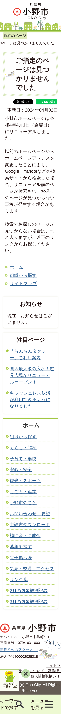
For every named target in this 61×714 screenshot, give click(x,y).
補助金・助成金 (25, 535)
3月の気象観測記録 (28, 601)
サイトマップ (23, 283)
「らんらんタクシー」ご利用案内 (28, 354)
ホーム (16, 267)
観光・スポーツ (25, 480)
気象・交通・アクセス (32, 568)
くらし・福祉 (23, 447)
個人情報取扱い (43, 676)
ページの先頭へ (49, 649)
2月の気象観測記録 (28, 590)
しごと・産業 (23, 491)
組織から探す (23, 275)
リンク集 (19, 579)
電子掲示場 (21, 557)
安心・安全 (21, 469)
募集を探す (21, 546)
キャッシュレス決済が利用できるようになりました (30, 399)
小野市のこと (23, 502)
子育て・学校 (23, 458)
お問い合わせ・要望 (30, 513)
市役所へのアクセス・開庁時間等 (27, 650)
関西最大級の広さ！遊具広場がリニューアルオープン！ (32, 375)
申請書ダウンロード (30, 524)
